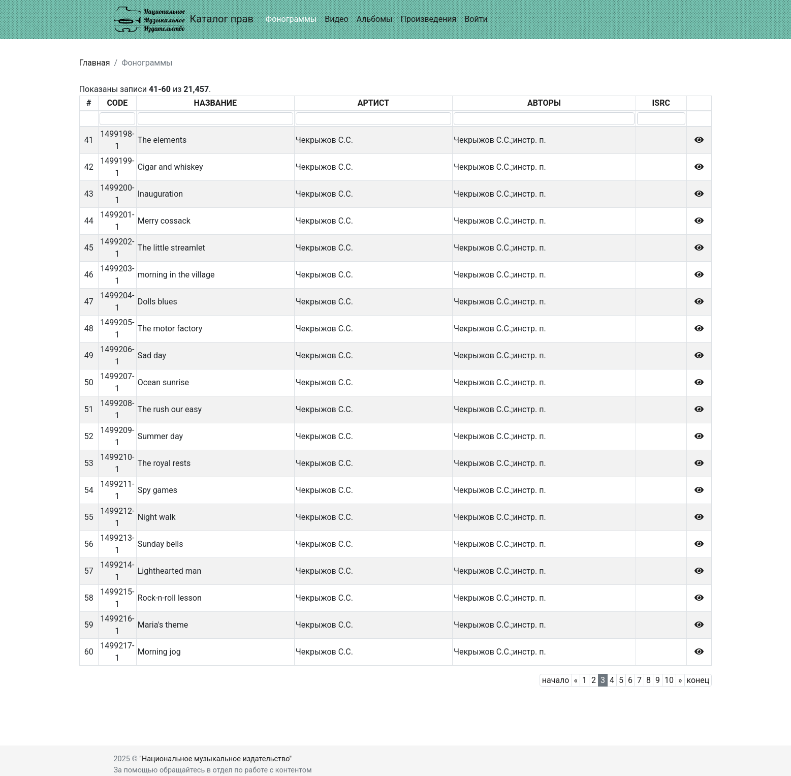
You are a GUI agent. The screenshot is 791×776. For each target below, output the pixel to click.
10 (669, 680)
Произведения (428, 19)
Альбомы (375, 19)
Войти (475, 19)
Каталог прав (184, 20)
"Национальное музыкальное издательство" (215, 759)
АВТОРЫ (544, 103)
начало (555, 680)
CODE (117, 103)
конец (698, 680)
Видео (336, 19)
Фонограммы (291, 19)
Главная (94, 63)
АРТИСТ (373, 103)
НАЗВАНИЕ (215, 103)
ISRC (661, 103)
